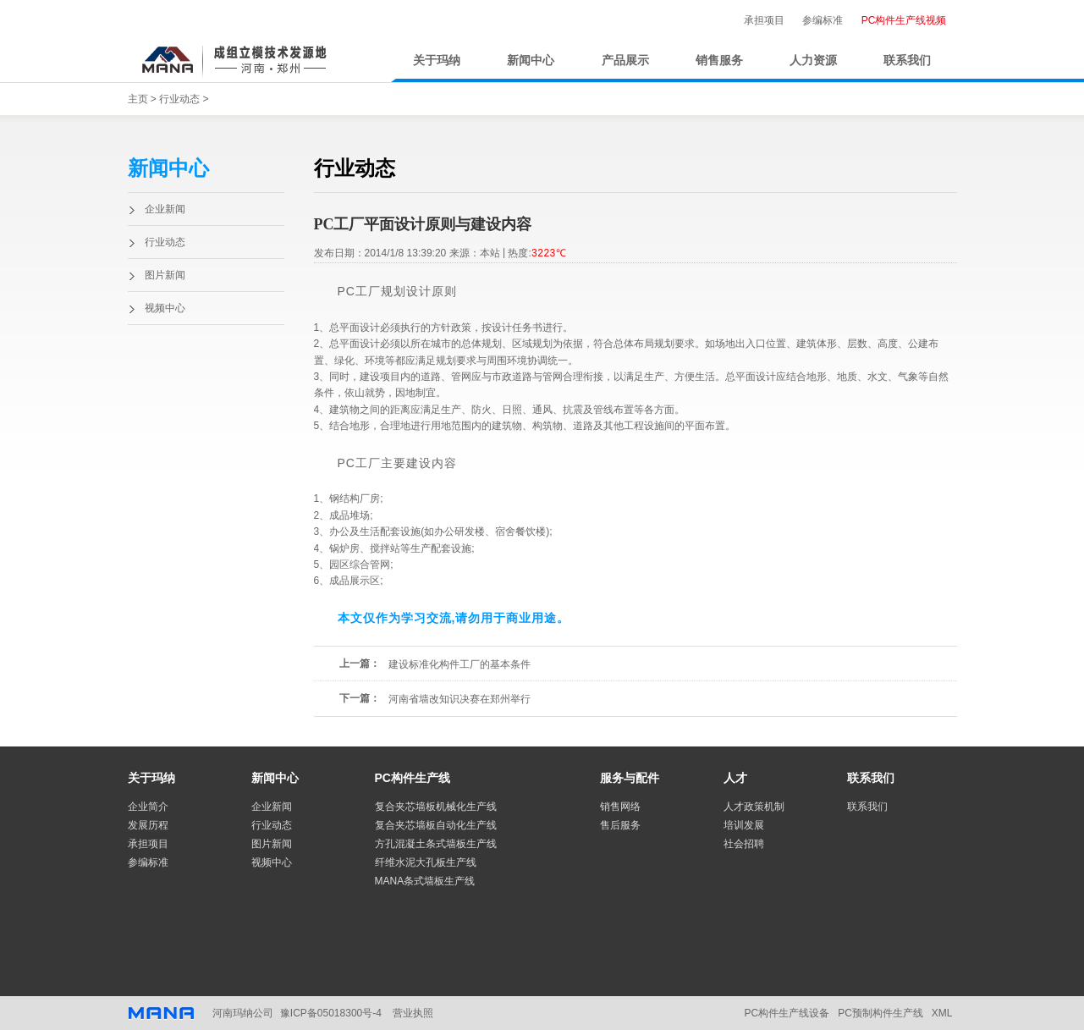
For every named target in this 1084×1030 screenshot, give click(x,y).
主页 (138, 99)
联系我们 (907, 60)
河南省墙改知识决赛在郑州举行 (459, 699)
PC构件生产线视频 (904, 20)
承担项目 (764, 20)
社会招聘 (744, 844)
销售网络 (620, 806)
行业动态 (179, 99)
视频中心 (165, 308)
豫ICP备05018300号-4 (331, 1013)
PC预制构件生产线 (880, 1013)
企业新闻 (165, 209)
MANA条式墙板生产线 (425, 881)
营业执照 (413, 1013)
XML (942, 1013)
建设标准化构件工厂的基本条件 (459, 664)
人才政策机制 (754, 806)
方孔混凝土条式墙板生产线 (436, 844)
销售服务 (719, 60)
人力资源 (813, 60)
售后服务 (620, 825)
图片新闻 (165, 275)
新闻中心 (530, 60)
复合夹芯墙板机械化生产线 (436, 806)
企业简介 (148, 806)
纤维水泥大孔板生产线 (425, 862)
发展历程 (148, 825)
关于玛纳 (436, 60)
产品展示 (625, 60)
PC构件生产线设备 (786, 1013)
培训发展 (744, 825)
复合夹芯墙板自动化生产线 (436, 825)
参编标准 (822, 20)
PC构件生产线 (412, 778)
